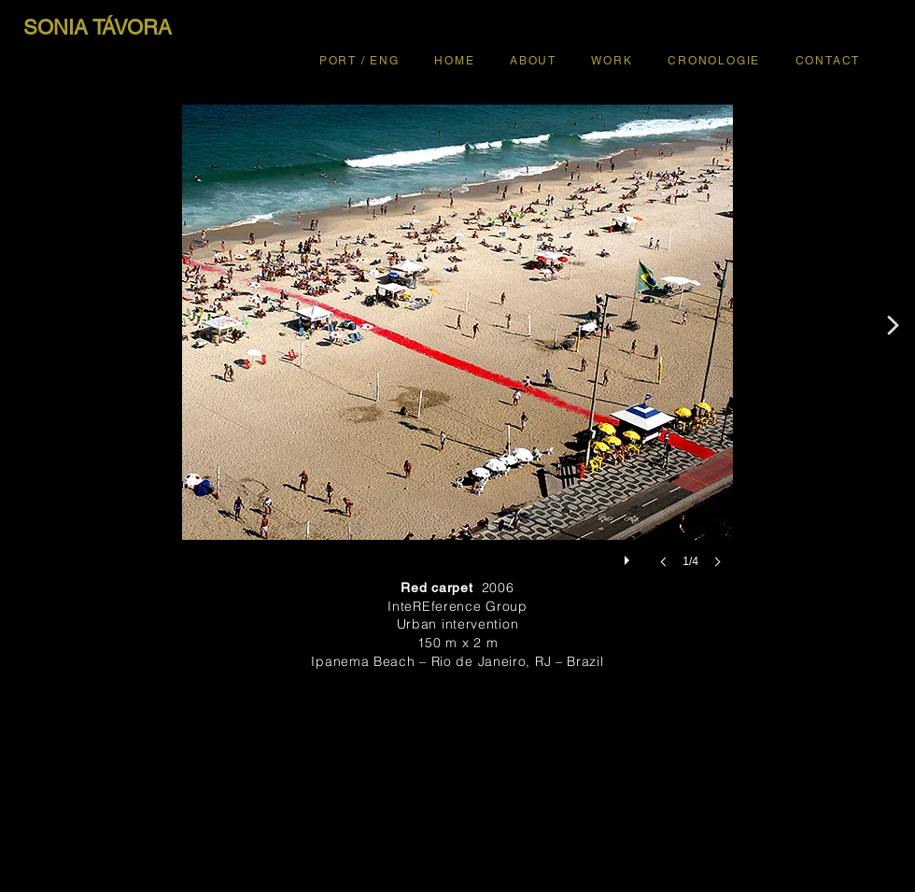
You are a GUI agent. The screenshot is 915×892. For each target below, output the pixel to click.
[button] (457, 355)
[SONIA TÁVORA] (97, 28)
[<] (893, 325)
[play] (629, 556)
